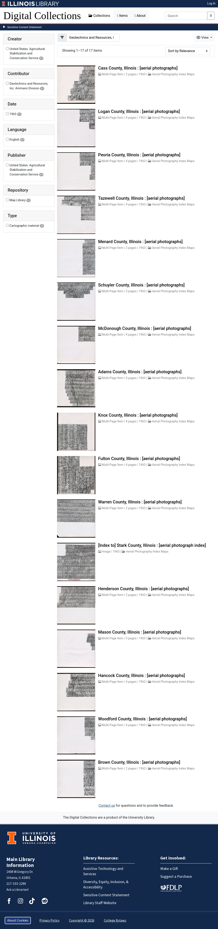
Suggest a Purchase (176, 876)
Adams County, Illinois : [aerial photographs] (140, 371)
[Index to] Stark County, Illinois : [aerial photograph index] (152, 545)
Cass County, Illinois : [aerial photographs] (138, 68)
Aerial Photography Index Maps (173, 74)
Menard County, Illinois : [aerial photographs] (140, 241)
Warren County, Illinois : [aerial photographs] (140, 501)
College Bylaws (115, 920)
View (202, 38)
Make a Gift (169, 868)
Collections (99, 16)
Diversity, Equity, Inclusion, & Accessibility (106, 884)
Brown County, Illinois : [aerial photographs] (139, 762)
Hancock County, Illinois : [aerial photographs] (141, 675)
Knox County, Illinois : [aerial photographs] (138, 415)
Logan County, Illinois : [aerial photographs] (139, 111)
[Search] (186, 16)
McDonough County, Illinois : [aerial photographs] (144, 328)
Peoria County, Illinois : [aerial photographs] (139, 154)
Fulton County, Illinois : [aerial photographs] (139, 458)
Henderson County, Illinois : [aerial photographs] (143, 588)
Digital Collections (42, 15)
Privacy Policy (49, 920)
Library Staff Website (99, 903)
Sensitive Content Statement (24, 27)
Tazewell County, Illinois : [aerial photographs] (141, 198)
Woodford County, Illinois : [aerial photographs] (142, 718)
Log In (211, 3)
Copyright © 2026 (81, 920)
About (140, 16)
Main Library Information (20, 862)
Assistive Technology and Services (103, 871)
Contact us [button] (107, 806)
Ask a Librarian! (17, 889)
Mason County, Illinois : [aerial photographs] (139, 632)
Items (122, 16)
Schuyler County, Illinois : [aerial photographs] (141, 285)
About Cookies (17, 920)
